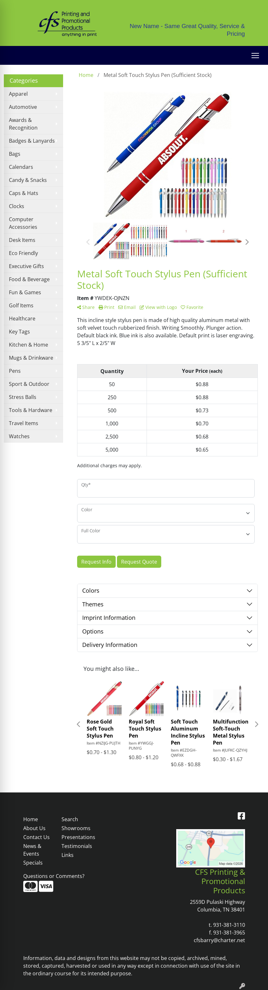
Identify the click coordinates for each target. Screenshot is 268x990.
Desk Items (22, 240)
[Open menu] (255, 55)
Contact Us (36, 837)
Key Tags (19, 331)
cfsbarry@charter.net (219, 940)
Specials (33, 862)
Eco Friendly (23, 253)
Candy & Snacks (28, 180)
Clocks (16, 206)
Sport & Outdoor (29, 383)
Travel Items (23, 423)
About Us (34, 828)
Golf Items (21, 305)
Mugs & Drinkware (31, 357)
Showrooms (76, 828)
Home (30, 819)
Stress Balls (22, 397)
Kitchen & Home (28, 344)
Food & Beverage (29, 279)
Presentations (77, 837)
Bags (14, 153)
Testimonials (77, 846)
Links (68, 855)
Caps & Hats (23, 193)
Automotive (23, 106)
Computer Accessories (23, 223)
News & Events (32, 850)
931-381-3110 (229, 924)
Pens (15, 370)
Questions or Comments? (53, 876)
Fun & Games (25, 292)
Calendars (21, 166)
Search (70, 819)
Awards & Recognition (23, 123)
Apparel (18, 93)
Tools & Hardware (30, 410)
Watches (19, 436)
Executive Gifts (26, 266)
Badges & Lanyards (32, 140)
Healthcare (22, 318)
